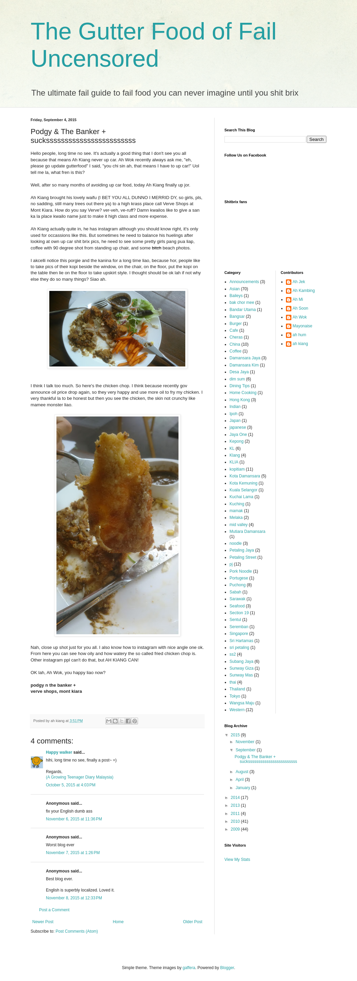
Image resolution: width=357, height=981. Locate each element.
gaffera (189, 967)
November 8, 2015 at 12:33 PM (74, 898)
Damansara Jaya (245, 358)
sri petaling (239, 647)
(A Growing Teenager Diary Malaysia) (80, 777)
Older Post (192, 921)
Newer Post (42, 921)
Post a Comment (54, 910)
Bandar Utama (243, 309)
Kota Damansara (245, 476)
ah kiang (300, 343)
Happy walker (59, 752)
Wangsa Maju (242, 703)
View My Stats (237, 859)
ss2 (233, 654)
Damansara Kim (244, 365)
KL (232, 448)
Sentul (235, 619)
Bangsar (237, 316)
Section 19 (239, 612)
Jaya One (238, 434)
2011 (236, 813)
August (243, 771)
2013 (236, 805)
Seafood (237, 606)
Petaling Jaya (242, 550)
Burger (236, 323)
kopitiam (237, 469)
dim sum (237, 379)
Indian (235, 406)
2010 (236, 821)
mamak (236, 510)
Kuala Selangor (243, 490)
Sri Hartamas (241, 640)
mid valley (239, 524)
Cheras (236, 337)
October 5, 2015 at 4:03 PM (71, 785)
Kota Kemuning (243, 483)
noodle (236, 543)
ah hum (299, 334)
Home (118, 921)
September (246, 750)
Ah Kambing (304, 290)
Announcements (244, 281)
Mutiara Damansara (247, 531)
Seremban (239, 626)
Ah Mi (298, 299)
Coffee (235, 351)
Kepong (236, 441)
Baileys (236, 295)
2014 (236, 797)
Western (237, 709)
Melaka (236, 517)
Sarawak (237, 598)
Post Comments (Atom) (76, 931)
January (243, 787)
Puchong (237, 585)
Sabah (235, 592)
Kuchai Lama (241, 496)
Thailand (237, 689)
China (235, 344)
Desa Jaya (239, 372)
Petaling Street (243, 557)
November (246, 741)
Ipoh (233, 413)
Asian (235, 289)
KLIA (234, 462)
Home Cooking (243, 392)
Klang (235, 455)
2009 (236, 829)
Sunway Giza (242, 668)
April (240, 779)
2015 (236, 735)
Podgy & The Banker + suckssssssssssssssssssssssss (266, 759)
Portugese (239, 578)
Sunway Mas (241, 675)
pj (231, 564)
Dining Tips (240, 385)
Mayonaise (302, 326)
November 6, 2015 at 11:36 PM (74, 819)
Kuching (237, 504)
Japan (235, 420)
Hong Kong (240, 399)
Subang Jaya (241, 661)
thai (233, 682)
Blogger (227, 967)
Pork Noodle (241, 571)
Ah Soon (300, 308)
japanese (238, 427)
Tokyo (235, 696)
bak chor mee (242, 302)
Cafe (234, 330)
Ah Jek (299, 281)
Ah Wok (300, 317)
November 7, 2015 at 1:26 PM (73, 852)
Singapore (239, 633)
